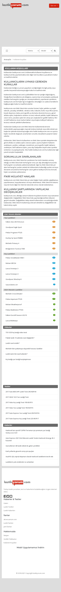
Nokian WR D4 (11, 263)
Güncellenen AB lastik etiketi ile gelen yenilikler (23, 446)
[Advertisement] (30, 28)
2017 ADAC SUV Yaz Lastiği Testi (17, 397)
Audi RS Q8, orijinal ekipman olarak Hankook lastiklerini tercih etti (29, 456)
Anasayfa (7, 59)
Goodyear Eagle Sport (14, 227)
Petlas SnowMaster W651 (15, 258)
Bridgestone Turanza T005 (15, 249)
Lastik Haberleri (9, 510)
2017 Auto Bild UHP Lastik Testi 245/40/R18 (21, 392)
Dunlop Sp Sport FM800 (14, 238)
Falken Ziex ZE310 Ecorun (15, 222)
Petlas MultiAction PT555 (14, 310)
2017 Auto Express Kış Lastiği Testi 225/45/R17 (22, 418)
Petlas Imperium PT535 (14, 299)
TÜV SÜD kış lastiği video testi (16, 332)
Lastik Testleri (9, 507)
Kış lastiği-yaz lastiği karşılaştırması (18, 359)
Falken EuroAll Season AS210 (16, 315)
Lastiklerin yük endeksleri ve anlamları (20, 462)
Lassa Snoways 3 (12, 268)
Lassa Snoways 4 (12, 274)
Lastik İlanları (8, 523)
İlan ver (54, 5)
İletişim (6, 535)
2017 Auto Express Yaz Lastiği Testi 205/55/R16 (22, 413)
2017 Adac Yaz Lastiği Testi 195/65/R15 (19, 408)
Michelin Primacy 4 (12, 243)
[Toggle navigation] (7, 51)
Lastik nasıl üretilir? (13, 343)
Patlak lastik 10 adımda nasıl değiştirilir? (20, 338)
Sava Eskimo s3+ (12, 285)
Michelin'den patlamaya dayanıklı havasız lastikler (24, 349)
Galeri (6, 503)
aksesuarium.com (10, 519)
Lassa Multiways (12, 321)
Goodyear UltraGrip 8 (13, 279)
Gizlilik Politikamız (10, 539)
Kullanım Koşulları (10, 543)
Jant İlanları (8, 527)
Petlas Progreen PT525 (14, 232)
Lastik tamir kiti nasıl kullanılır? (16, 354)
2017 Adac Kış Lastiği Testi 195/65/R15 (19, 402)
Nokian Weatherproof (14, 304)
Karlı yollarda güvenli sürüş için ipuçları (20, 451)
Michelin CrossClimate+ (14, 294)
